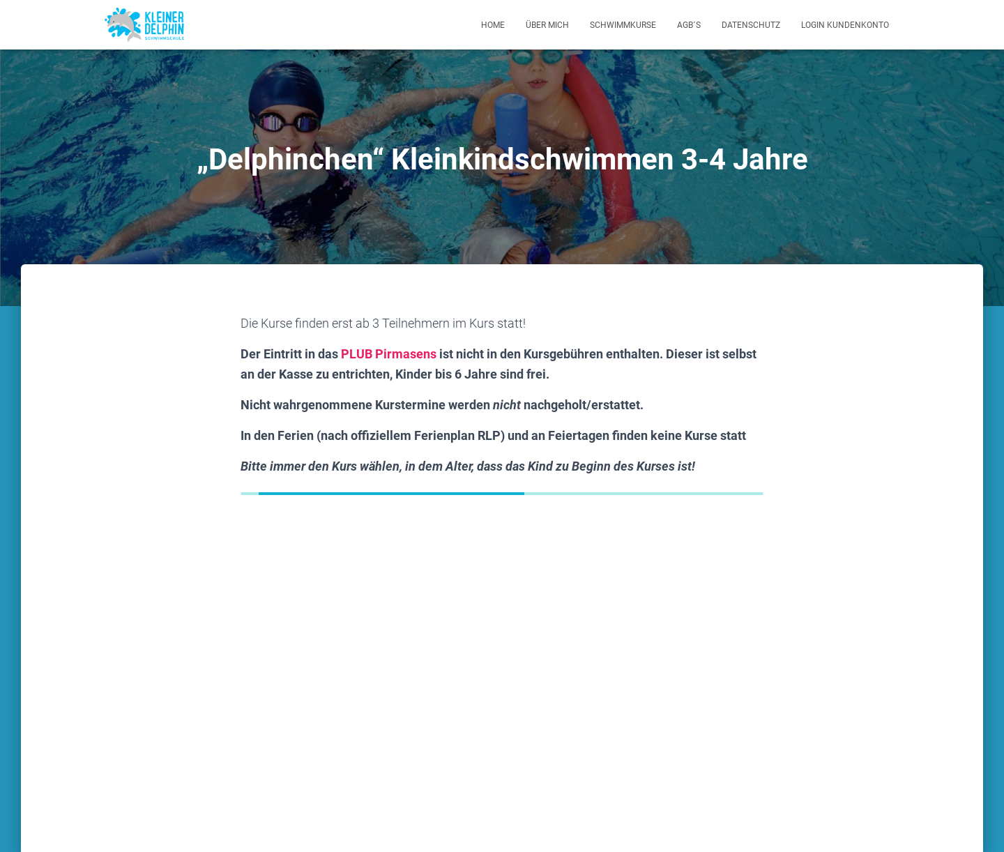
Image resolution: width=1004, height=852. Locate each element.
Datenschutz (751, 25)
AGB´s (689, 25)
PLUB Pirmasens (388, 354)
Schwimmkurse (623, 25)
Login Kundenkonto (845, 25)
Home (493, 25)
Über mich (547, 25)
